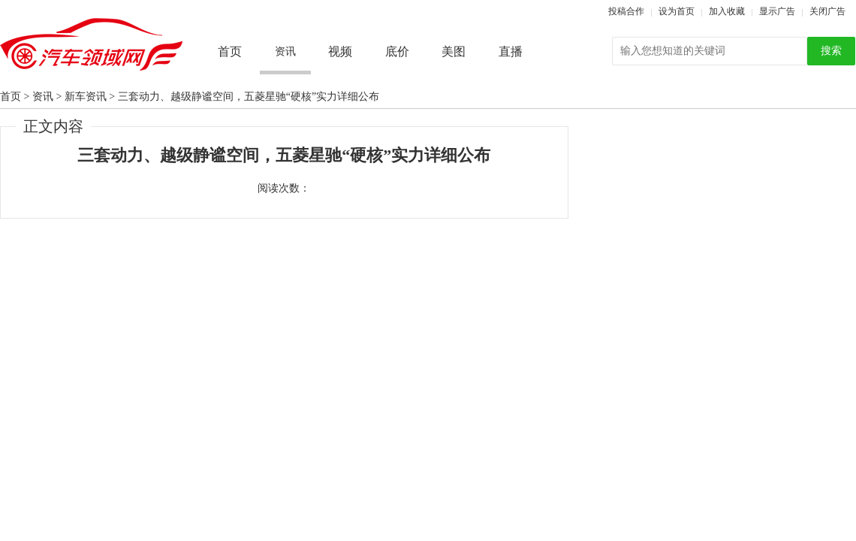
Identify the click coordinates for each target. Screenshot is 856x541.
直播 (511, 51)
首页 (230, 51)
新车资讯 (86, 96)
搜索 (831, 50)
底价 (397, 51)
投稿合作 (626, 11)
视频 (340, 51)
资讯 (42, 96)
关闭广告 (827, 11)
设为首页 (677, 11)
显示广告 (777, 11)
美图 (454, 51)
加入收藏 (727, 11)
